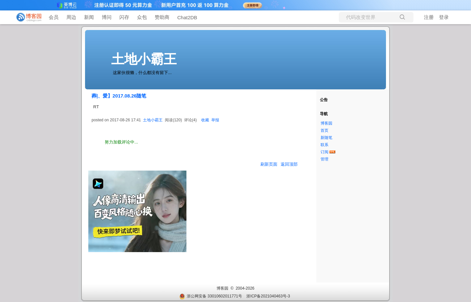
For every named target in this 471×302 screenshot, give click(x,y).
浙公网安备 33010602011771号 (210, 296)
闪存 (124, 17)
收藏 (205, 120)
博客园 (326, 123)
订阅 (324, 152)
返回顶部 (289, 164)
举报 (215, 120)
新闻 (89, 17)
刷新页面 (268, 164)
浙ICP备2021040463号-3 (268, 296)
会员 (54, 17)
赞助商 (162, 17)
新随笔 (326, 137)
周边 (71, 17)
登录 (444, 17)
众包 (142, 17)
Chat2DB (187, 17)
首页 (324, 130)
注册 (429, 17)
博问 (107, 17)
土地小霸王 (144, 59)
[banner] (26, 17)
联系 (324, 145)
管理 (324, 159)
